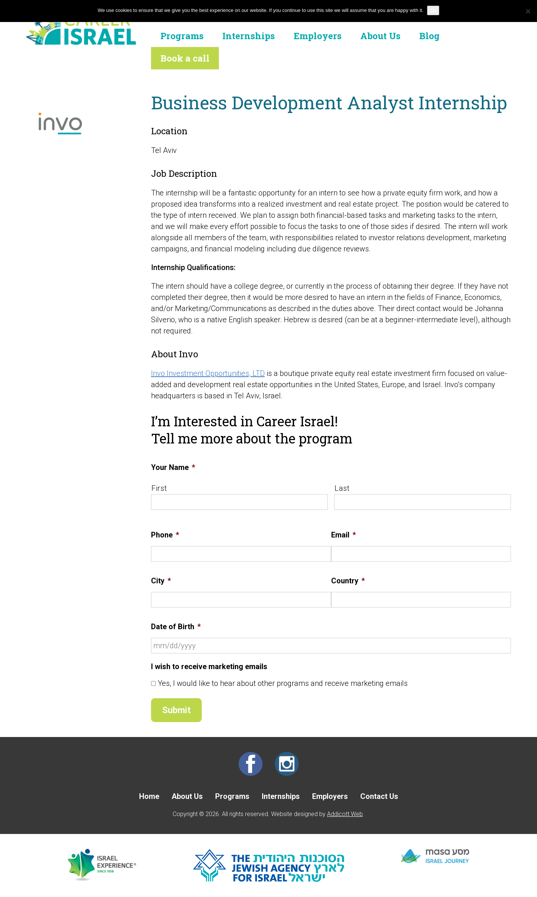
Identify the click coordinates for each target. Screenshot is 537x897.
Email (343, 534)
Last (342, 488)
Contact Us (379, 796)
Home (149, 796)
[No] (527, 11)
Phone (165, 534)
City (161, 580)
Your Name (173, 467)
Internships (248, 36)
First (159, 488)
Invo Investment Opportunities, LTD (208, 373)
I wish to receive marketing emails (209, 666)
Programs (182, 36)
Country (348, 580)
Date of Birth (176, 626)
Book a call (185, 58)
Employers (317, 36)
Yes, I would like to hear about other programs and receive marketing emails (283, 683)
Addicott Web (345, 814)
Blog (429, 36)
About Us (380, 36)
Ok (433, 10)
